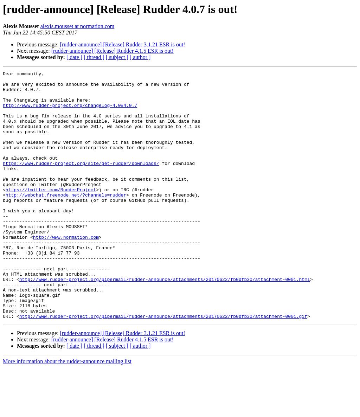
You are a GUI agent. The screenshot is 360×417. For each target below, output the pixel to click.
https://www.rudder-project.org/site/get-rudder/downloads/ (81, 182)
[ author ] (140, 57)
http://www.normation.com (66, 271)
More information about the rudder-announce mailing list (67, 411)
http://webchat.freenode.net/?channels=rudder (66, 220)
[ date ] (74, 57)
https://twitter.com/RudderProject (51, 214)
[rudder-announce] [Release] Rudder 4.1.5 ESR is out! (112, 51)
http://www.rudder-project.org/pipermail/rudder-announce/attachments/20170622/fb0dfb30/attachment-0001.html (164, 321)
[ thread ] (94, 57)
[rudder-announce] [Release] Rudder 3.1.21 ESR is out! (122, 44)
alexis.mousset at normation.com (77, 26)
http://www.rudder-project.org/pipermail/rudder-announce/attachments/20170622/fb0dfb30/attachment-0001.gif (163, 366)
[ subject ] (117, 57)
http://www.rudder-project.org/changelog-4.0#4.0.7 (70, 112)
